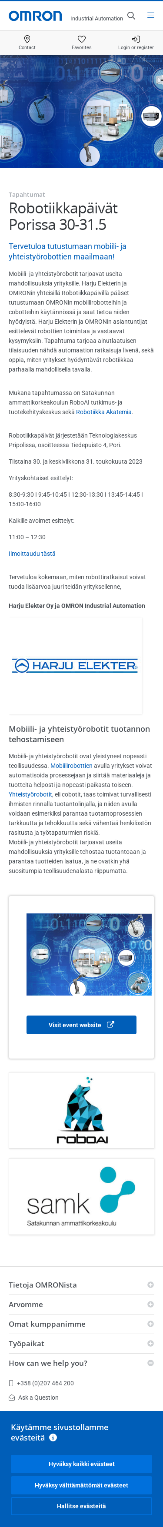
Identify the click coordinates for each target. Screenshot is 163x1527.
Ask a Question (34, 1397)
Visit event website (81, 1025)
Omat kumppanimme (47, 1324)
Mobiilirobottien (71, 765)
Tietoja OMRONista (43, 1285)
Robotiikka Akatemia (104, 411)
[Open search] (131, 15)
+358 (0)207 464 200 (41, 1383)
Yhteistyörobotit (30, 794)
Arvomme (26, 1304)
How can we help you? (48, 1363)
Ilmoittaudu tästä (32, 553)
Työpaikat (26, 1343)
